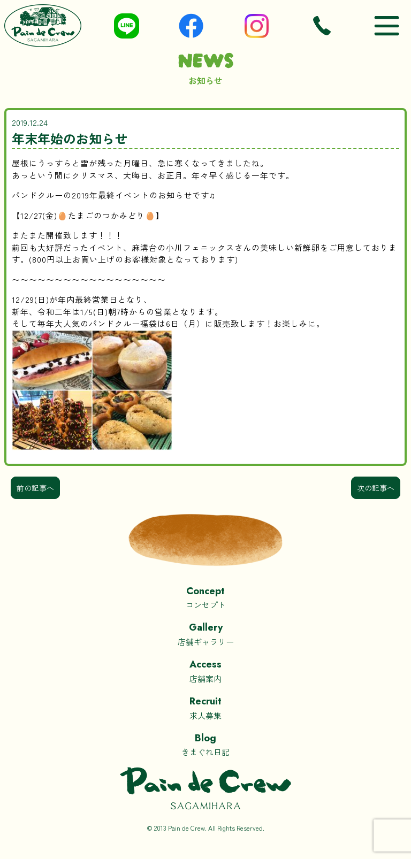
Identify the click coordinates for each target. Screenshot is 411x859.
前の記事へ (35, 487)
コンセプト (205, 597)
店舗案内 (205, 670)
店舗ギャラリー (205, 633)
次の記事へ (375, 487)
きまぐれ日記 (205, 744)
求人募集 (205, 707)
